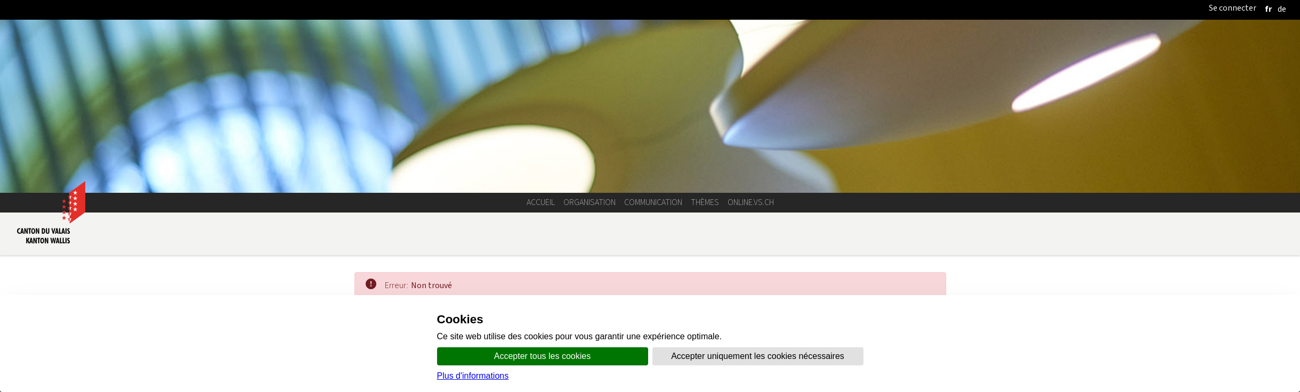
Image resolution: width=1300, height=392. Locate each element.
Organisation (589, 202)
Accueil (541, 202)
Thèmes (705, 202)
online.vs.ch (751, 202)
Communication (653, 202)
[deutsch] (1282, 8)
